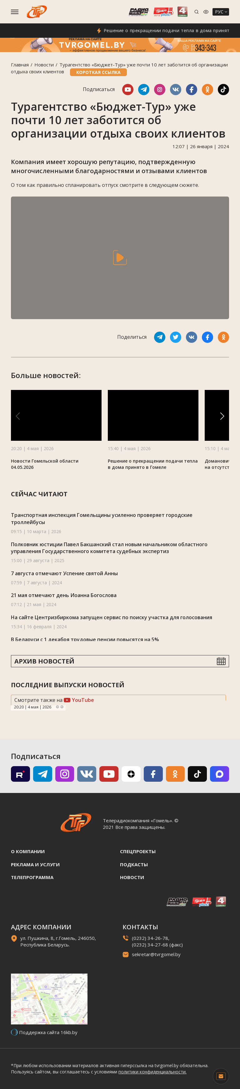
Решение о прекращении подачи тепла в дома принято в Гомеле (153, 464)
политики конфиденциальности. (152, 1072)
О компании (28, 851)
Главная (20, 64)
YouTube (79, 700)
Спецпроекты (138, 851)
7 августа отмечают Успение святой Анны (64, 573)
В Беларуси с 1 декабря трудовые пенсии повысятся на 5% (85, 639)
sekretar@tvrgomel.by (156, 954)
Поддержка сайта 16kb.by (48, 1032)
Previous (57, 706)
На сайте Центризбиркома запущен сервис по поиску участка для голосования (111, 617)
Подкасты (134, 864)
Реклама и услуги (35, 864)
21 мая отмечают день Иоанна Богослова (64, 595)
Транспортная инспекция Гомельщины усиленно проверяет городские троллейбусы (101, 519)
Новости (44, 64)
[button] (222, 416)
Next (61, 706)
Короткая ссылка (98, 72)
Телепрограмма (32, 877)
